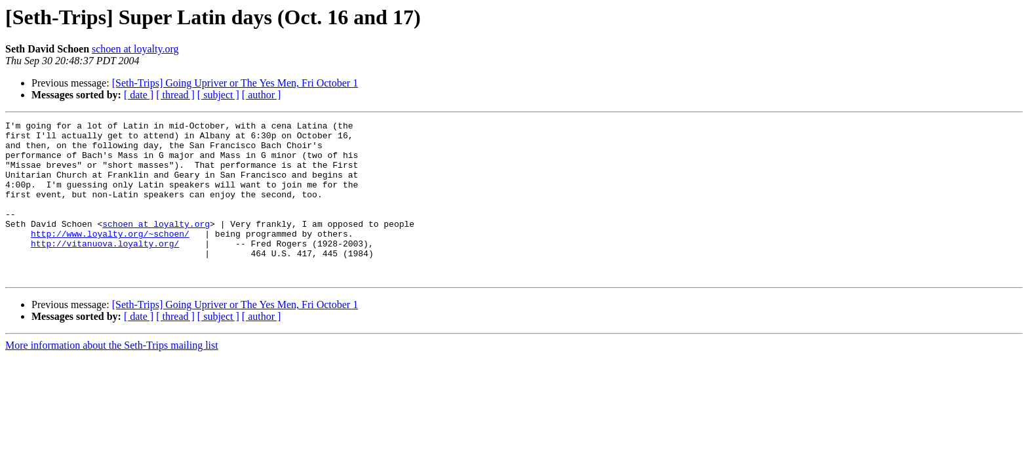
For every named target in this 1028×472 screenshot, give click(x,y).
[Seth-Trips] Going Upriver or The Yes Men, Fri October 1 (235, 82)
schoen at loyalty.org (135, 48)
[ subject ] (218, 94)
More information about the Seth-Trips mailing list (111, 376)
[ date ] (138, 94)
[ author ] (261, 94)
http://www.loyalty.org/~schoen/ (110, 257)
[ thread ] (175, 94)
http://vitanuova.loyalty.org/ (105, 269)
